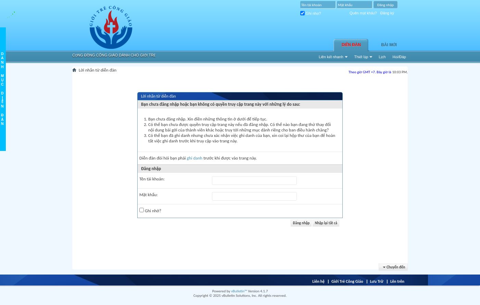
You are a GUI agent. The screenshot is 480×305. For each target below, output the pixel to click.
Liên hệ (318, 281)
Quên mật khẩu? (363, 13)
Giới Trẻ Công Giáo (347, 281)
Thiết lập (361, 57)
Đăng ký (387, 13)
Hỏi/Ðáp (399, 57)
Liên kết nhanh (331, 57)
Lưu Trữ (376, 281)
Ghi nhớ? (310, 13)
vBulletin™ (239, 291)
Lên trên (397, 281)
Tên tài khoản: (152, 178)
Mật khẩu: (148, 194)
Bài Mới (389, 44)
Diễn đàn (351, 44)
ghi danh (195, 158)
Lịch (382, 57)
